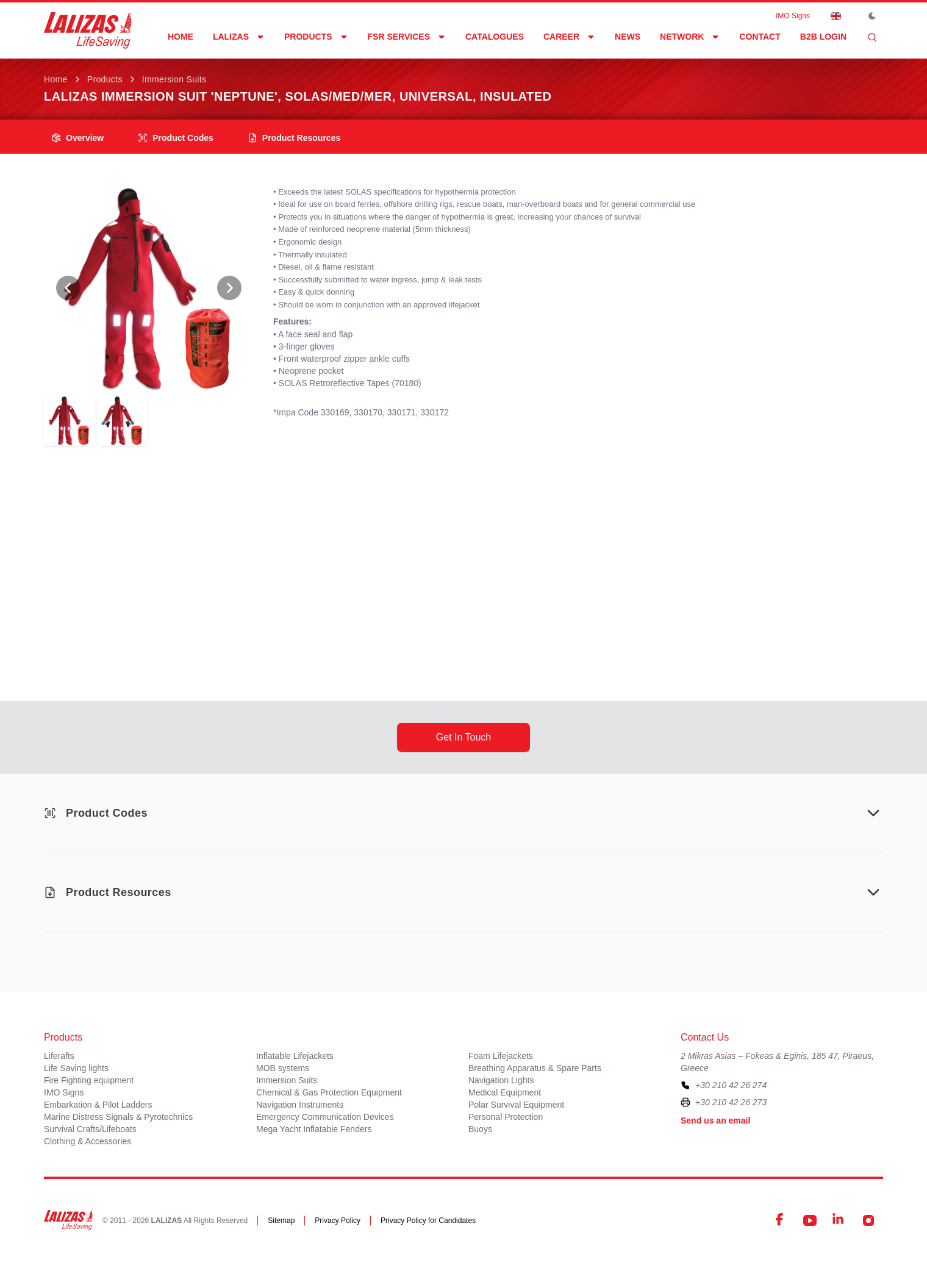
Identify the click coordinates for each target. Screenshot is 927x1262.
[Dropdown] (835, 16)
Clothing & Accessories (87, 1141)
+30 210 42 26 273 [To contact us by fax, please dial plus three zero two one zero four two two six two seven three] (731, 1102)
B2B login (823, 36)
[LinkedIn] (839, 1220)
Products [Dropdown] (316, 36)
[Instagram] (868, 1220)
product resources (294, 138)
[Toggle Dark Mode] (872, 16)
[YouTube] (810, 1220)
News (627, 36)
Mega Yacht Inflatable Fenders (313, 1129)
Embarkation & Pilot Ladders (98, 1105)
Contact (759, 36)
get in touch (463, 737)
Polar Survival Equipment (516, 1105)
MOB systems (282, 1068)
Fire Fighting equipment (89, 1080)
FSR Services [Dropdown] (407, 36)
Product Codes (175, 138)
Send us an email (715, 1120)
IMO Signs (793, 16)
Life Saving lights (76, 1068)
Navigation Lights (501, 1080)
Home (180, 36)
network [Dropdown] (690, 36)
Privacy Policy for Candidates (428, 1220)
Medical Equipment (504, 1092)
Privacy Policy (337, 1220)
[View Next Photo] (229, 288)
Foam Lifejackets (500, 1056)
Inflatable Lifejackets (295, 1056)
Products (105, 79)
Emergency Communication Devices (325, 1117)
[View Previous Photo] (68, 288)
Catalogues (494, 36)
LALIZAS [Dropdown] (239, 36)
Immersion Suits (174, 79)
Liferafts (59, 1056)
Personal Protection (505, 1117)
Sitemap (281, 1220)
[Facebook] (780, 1220)
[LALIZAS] (88, 30)
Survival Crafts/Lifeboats (90, 1129)
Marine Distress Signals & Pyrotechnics (118, 1117)
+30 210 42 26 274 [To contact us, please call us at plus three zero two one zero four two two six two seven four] (731, 1085)
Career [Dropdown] (569, 36)
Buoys (480, 1129)
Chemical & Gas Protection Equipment (329, 1092)
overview (77, 138)
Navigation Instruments (299, 1105)
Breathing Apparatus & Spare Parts (534, 1068)
